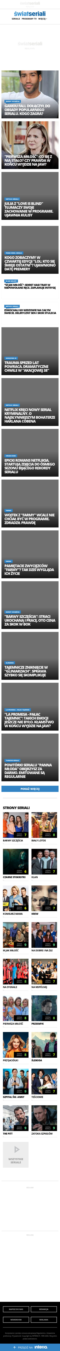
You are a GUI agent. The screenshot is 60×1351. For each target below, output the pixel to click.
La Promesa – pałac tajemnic (17, 710)
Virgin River (11, 456)
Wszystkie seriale (15, 1160)
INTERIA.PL (36, 1336)
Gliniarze (10, 663)
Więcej (42, 18)
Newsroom (16, 1319)
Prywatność (16, 1336)
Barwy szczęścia (12, 101)
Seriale (16, 18)
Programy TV (29, 18)
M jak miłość (11, 281)
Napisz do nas (16, 1309)
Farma (8, 510)
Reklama (43, 1319)
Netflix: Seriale (12, 199)
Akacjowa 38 (11, 358)
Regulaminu (41, 1333)
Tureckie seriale (12, 760)
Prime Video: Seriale (14, 253)
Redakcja (43, 1309)
